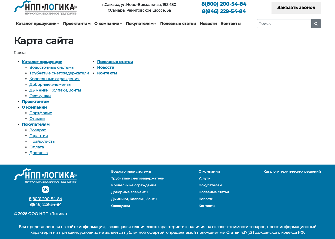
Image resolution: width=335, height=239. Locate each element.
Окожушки (40, 96)
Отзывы (37, 118)
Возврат (37, 130)
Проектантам (77, 23)
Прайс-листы (42, 141)
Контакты (231, 23)
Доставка (38, 153)
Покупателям (140, 23)
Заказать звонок (296, 7)
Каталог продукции (36, 23)
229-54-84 (224, 11)
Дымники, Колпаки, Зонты (55, 90)
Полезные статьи (178, 23)
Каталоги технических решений (292, 171)
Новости (208, 23)
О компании (106, 23)
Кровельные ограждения (54, 79)
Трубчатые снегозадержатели (59, 73)
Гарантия (38, 135)
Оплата (36, 147)
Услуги (205, 178)
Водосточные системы (51, 67)
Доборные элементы (50, 84)
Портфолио (40, 113)
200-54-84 (223, 4)
